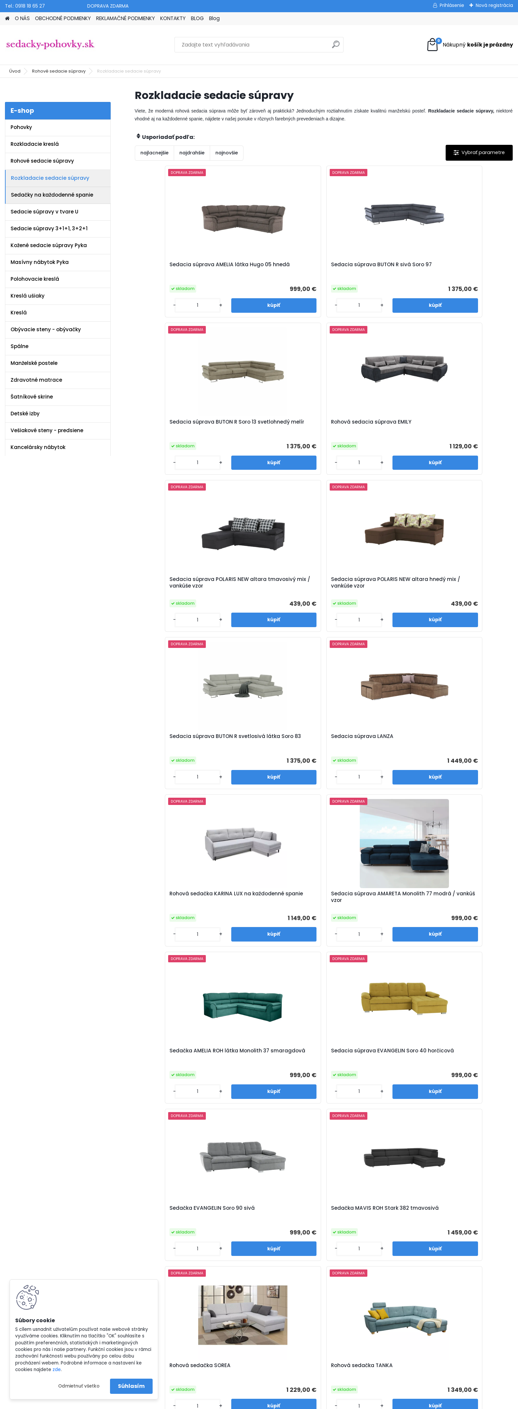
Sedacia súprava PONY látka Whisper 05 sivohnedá (463, 908)
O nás (155, 1225)
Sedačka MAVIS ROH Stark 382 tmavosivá (275, 750)
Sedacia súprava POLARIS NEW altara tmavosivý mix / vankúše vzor (181, 428)
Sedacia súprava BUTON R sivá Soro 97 (276, 267)
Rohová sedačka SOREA (361, 747)
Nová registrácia (494, 5)
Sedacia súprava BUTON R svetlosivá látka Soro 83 (365, 427)
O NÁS (22, 18)
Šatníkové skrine (32, 396)
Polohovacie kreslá (35, 278)
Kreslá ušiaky (28, 295)
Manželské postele (34, 363)
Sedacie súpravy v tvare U (44, 211)
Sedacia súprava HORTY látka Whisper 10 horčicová (275, 1065)
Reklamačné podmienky (176, 1242)
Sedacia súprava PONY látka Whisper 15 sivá (368, 908)
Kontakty (158, 1251)
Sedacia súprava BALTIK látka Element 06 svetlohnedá (181, 908)
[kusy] (156, 305)
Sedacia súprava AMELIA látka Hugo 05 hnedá (181, 267)
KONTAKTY (173, 18)
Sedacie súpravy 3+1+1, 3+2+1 (49, 228)
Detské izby (25, 413)
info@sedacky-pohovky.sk (36, 1234)
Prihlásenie (452, 5)
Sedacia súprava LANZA (457, 424)
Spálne (19, 346)
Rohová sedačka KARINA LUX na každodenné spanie (178, 589)
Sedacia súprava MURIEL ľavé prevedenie (463, 1065)
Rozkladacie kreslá (35, 144)
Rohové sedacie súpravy (59, 71)
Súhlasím (131, 1386)
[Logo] (50, 44)
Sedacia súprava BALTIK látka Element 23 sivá (275, 908)
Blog (214, 18)
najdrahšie (191, 152)
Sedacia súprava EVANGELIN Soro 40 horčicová (463, 589)
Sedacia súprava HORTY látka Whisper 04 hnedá (180, 1065)
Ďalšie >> (335, 1135)
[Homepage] (7, 18)
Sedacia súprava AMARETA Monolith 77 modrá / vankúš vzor (272, 591)
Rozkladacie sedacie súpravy (50, 178)
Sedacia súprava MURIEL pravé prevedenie (370, 1065)
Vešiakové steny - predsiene (47, 430)
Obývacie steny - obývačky (46, 329)
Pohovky (21, 127)
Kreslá (19, 312)
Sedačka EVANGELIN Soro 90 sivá (178, 750)
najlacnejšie (154, 152)
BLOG (197, 18)
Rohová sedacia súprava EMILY (458, 267)
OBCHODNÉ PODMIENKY (63, 18)
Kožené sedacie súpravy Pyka (49, 245)
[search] (336, 47)
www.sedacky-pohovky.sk (36, 1225)
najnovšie (226, 152)
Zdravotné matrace (36, 379)
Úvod (14, 71)
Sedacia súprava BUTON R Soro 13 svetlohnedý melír (365, 267)
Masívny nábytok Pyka (40, 262)
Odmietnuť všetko (78, 1386)
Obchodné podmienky (175, 1234)
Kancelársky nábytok (38, 447)
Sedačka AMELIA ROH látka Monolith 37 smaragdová (365, 589)
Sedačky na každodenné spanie (52, 194)
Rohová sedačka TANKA (456, 747)
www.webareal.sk (286, 1402)
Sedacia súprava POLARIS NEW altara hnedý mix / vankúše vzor (275, 428)
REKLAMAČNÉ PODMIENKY (125, 18)
